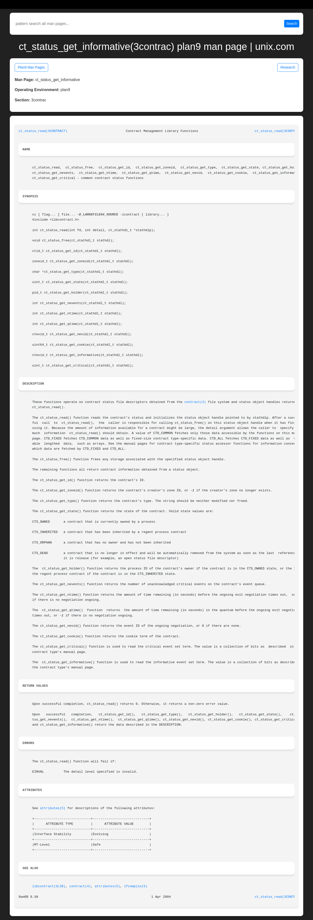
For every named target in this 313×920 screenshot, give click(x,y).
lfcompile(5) (135, 886)
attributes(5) (53, 808)
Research (287, 67)
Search (291, 23)
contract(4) (195, 402)
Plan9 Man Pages (31, 67)
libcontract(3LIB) (49, 886)
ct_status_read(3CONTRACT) (43, 131)
